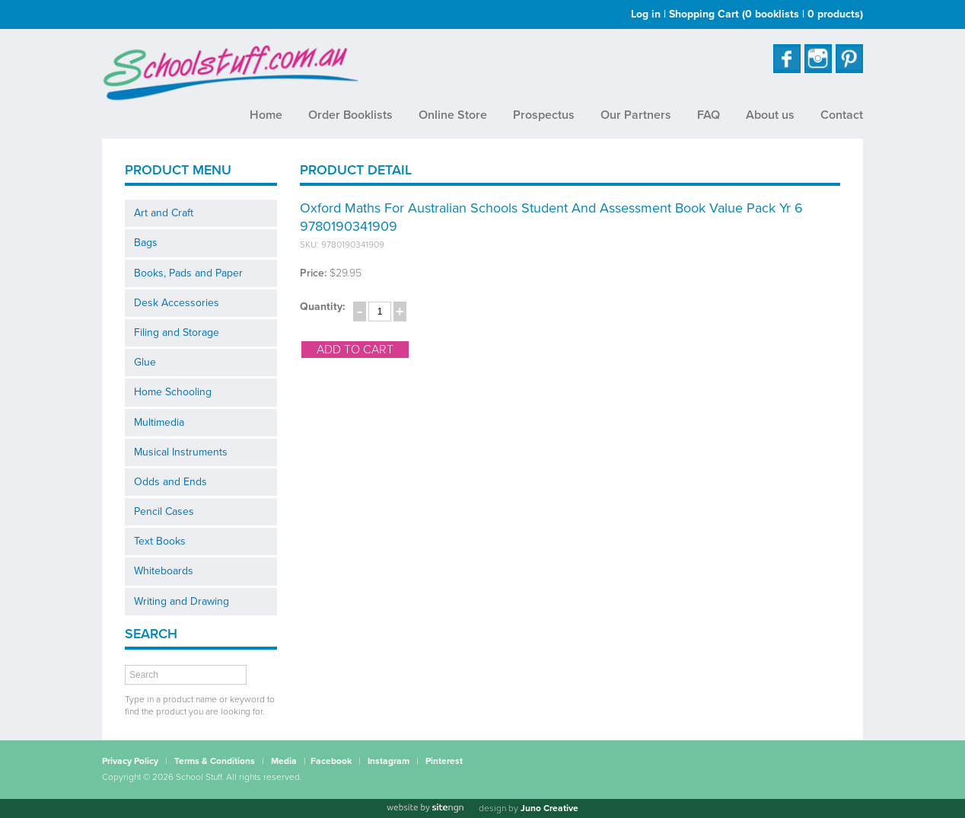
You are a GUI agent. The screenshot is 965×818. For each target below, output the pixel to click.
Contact (841, 115)
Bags (146, 242)
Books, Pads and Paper (188, 273)
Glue (145, 362)
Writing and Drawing (181, 601)
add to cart (355, 349)
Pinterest (444, 761)
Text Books (160, 541)
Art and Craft (163, 212)
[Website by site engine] (425, 808)
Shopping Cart (766, 14)
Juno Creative (549, 808)
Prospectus (544, 115)
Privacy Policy (130, 761)
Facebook (331, 761)
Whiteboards (163, 570)
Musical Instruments (181, 452)
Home (266, 115)
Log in (646, 14)
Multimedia (159, 422)
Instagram (388, 761)
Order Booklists (350, 115)
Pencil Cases (164, 511)
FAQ (708, 115)
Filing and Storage (176, 332)
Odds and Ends (170, 481)
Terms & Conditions (214, 761)
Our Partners (635, 115)
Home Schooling (173, 391)
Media (284, 761)
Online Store (453, 115)
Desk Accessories (176, 302)
